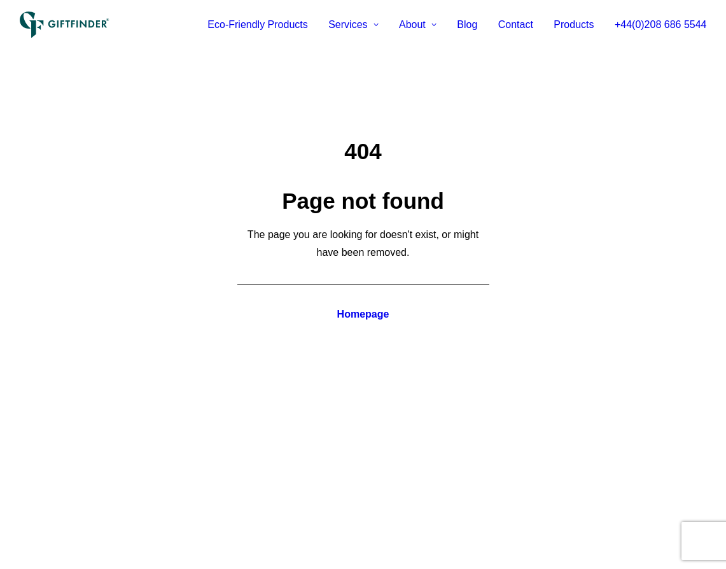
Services (353, 24)
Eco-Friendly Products (257, 24)
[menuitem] (261, 25)
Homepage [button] (363, 314)
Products (574, 24)
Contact (515, 24)
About (417, 24)
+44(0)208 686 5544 (661, 24)
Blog (467, 24)
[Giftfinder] (65, 24)
